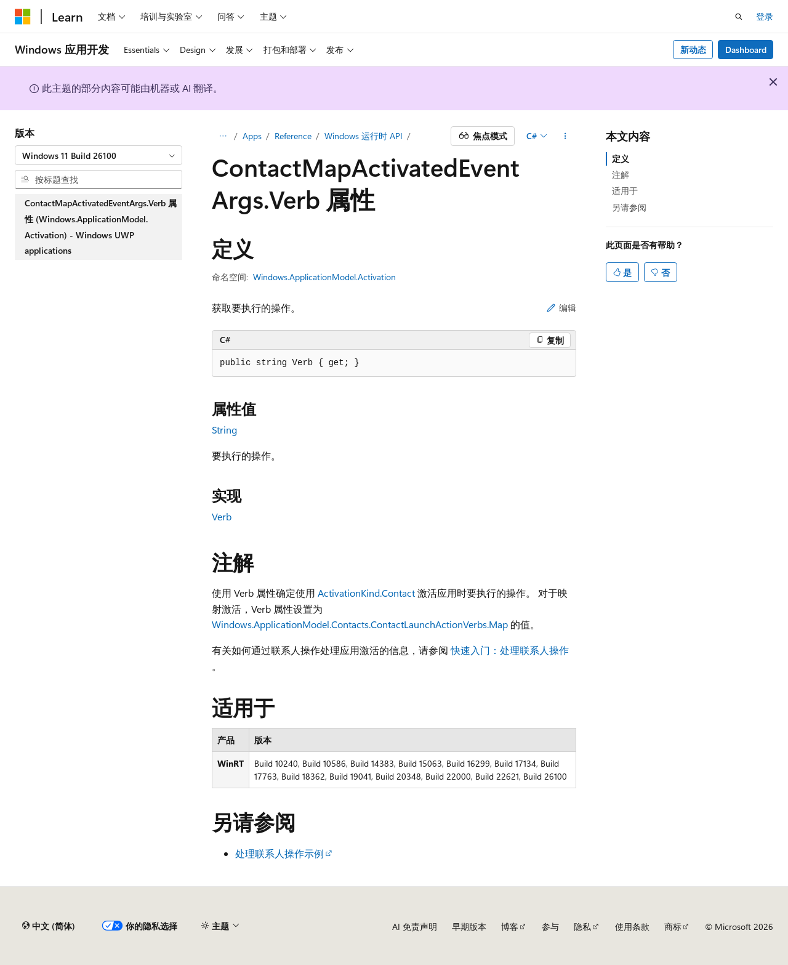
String (224, 429)
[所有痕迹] (222, 136)
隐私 (582, 926)
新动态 (693, 49)
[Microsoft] (23, 17)
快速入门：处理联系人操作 (510, 650)
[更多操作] (565, 136)
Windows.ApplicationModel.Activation (324, 277)
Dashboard (745, 49)
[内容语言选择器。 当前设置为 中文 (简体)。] (48, 926)
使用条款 (632, 926)
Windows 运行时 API (363, 136)
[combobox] (98, 155)
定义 (620, 158)
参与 (550, 926)
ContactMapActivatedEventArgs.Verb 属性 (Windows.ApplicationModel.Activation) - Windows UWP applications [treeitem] (101, 226)
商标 (672, 926)
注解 (620, 174)
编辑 (561, 307)
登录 (764, 16)
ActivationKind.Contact (366, 592)
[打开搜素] (738, 17)
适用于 (625, 190)
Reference (293, 136)
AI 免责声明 (414, 926)
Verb (221, 516)
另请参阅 (629, 207)
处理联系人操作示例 (279, 853)
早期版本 (469, 926)
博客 (509, 926)
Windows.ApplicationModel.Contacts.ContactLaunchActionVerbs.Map (360, 624)
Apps (252, 136)
